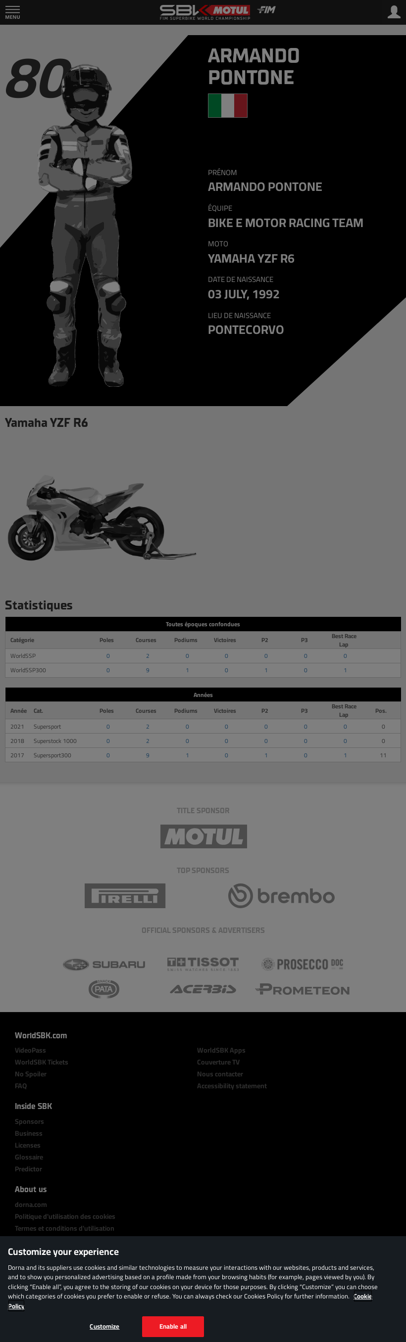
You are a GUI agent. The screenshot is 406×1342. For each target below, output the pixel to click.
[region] (203, 1289)
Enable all (173, 1326)
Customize (104, 1326)
